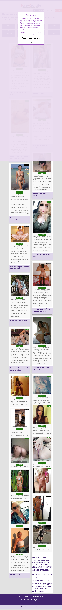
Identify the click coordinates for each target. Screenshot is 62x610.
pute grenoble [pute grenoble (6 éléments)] (41, 574)
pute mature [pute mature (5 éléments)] (40, 577)
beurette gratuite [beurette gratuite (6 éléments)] (45, 560)
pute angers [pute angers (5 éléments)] (43, 566)
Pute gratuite (33, 600)
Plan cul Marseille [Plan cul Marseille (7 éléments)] (36, 564)
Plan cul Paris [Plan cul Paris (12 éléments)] (45, 564)
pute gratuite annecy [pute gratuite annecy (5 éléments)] (43, 571)
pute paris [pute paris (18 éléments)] (41, 580)
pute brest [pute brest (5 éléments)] (41, 567)
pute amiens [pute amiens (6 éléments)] (38, 566)
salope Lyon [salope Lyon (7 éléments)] (35, 586)
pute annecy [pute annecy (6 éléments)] (49, 566)
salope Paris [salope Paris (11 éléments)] (39, 589)
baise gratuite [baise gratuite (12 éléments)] (37, 560)
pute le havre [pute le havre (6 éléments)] (47, 574)
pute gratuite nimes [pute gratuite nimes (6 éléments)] (44, 573)
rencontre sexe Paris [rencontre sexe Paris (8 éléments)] (43, 583)
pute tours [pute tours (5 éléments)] (46, 581)
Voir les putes (31, 38)
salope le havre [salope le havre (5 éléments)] (48, 584)
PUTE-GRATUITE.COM (25, 596)
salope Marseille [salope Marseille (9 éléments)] (43, 586)
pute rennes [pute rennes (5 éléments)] (48, 580)
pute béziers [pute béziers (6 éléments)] (46, 567)
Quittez (31, 42)
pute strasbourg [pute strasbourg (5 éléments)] (35, 581)
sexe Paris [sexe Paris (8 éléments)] (41, 591)
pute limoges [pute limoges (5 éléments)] (36, 576)
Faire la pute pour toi (15, 574)
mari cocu (37, 607)
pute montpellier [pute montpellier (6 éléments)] (46, 578)
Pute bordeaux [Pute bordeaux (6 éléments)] (35, 567)
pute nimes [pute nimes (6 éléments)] (34, 580)
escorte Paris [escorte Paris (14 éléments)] (46, 562)
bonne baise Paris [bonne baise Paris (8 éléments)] (37, 562)
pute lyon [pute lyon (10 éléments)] (42, 576)
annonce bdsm (39, 552)
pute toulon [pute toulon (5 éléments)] (41, 581)
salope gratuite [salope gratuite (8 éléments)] (40, 584)
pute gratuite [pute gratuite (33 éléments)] (41, 569)
